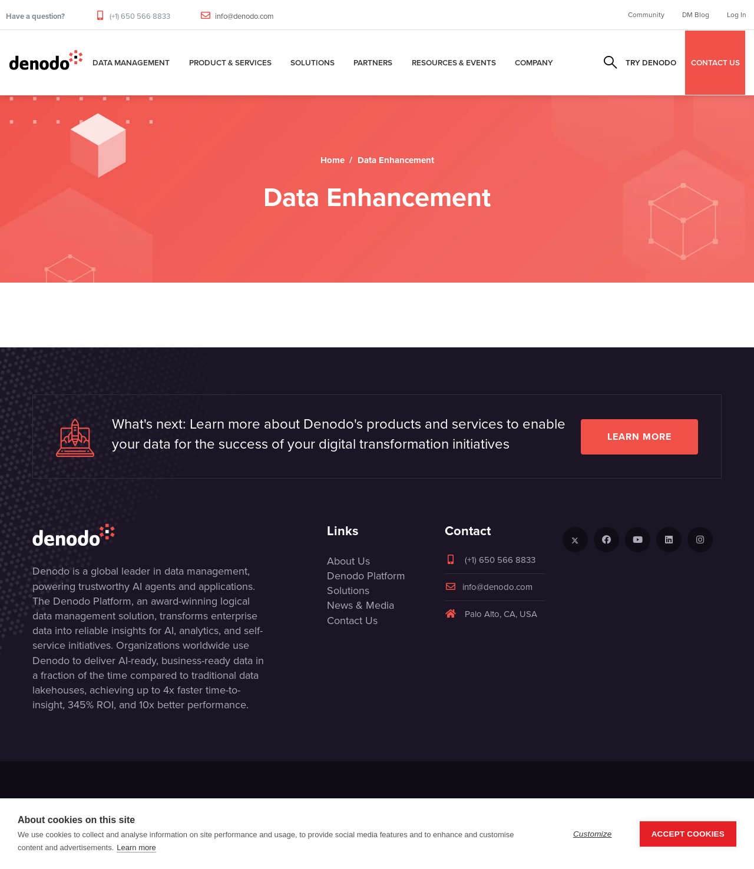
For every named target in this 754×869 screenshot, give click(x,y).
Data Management (131, 62)
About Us (348, 561)
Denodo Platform (366, 575)
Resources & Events (454, 62)
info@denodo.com (244, 16)
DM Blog (695, 14)
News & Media (360, 605)
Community (646, 14)
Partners (372, 62)
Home (332, 160)
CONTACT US (715, 62)
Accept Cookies (688, 834)
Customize (592, 834)
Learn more (639, 436)
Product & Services (230, 62)
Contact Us (352, 620)
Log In (736, 14)
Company (534, 62)
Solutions (312, 62)
